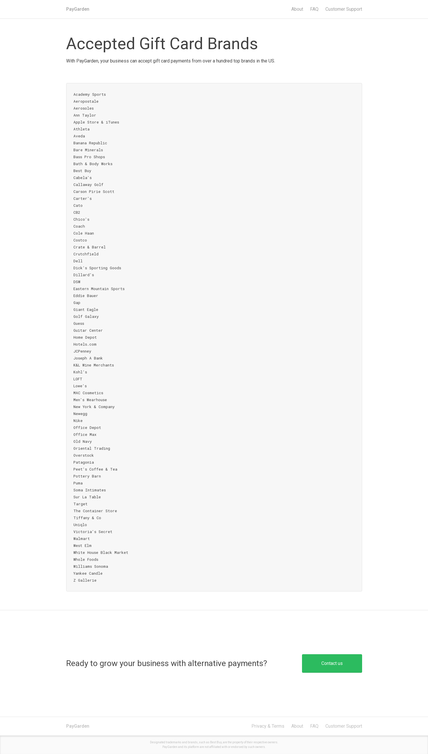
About (297, 9)
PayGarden (77, 9)
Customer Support (343, 726)
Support (343, 9)
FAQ (314, 9)
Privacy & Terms (267, 726)
